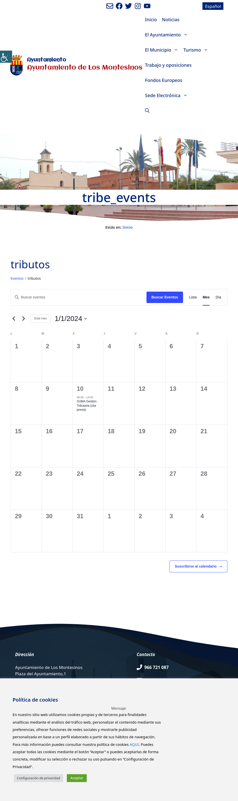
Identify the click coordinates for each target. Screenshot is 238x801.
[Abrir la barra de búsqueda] (147, 110)
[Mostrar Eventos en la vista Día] (218, 297)
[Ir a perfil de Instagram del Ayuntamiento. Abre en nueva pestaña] (137, 6)
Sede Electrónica (167, 95)
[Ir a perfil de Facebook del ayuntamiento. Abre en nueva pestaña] (119, 6)
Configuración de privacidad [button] (38, 778)
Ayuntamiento (46, 60)
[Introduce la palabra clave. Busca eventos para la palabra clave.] (78, 297)
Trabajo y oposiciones (168, 65)
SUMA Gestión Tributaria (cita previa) (87, 406)
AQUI (134, 744)
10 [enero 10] (80, 388)
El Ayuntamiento (167, 34)
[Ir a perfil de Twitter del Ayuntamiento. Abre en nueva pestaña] (128, 6)
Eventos (17, 278)
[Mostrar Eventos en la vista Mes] (206, 297)
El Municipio (163, 49)
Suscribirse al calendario (196, 566)
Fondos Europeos (163, 80)
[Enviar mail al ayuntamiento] (109, 6)
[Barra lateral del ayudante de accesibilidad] (6, 57)
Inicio (151, 19)
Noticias (170, 19)
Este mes (40, 318)
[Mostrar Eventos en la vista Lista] (193, 297)
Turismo (197, 49)
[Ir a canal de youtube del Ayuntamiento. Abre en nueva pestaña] (147, 6)
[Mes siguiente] (23, 319)
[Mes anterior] (14, 319)
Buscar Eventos (165, 297)
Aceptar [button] (76, 777)
